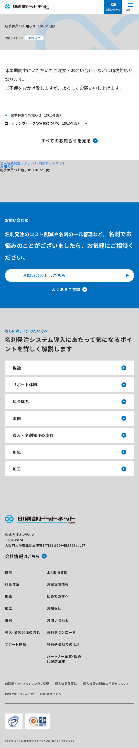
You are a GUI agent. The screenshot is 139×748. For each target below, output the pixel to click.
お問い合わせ (58, 620)
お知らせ (7, 166)
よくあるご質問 (66, 289)
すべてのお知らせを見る (66, 140)
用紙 (17, 452)
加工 (17, 469)
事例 (17, 418)
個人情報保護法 (66, 683)
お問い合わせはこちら (44, 275)
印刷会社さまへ (51, 694)
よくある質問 (57, 572)
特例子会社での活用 (63, 644)
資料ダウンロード (61, 632)
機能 (17, 368)
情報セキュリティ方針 (19, 694)
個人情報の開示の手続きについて (106, 683)
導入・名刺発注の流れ (33, 435)
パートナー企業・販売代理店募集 (64, 659)
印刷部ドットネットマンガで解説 (27, 683)
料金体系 (21, 401)
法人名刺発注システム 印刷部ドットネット (33, 163)
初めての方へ (58, 596)
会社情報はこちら (22, 556)
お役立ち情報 (58, 584)
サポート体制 (25, 384)
